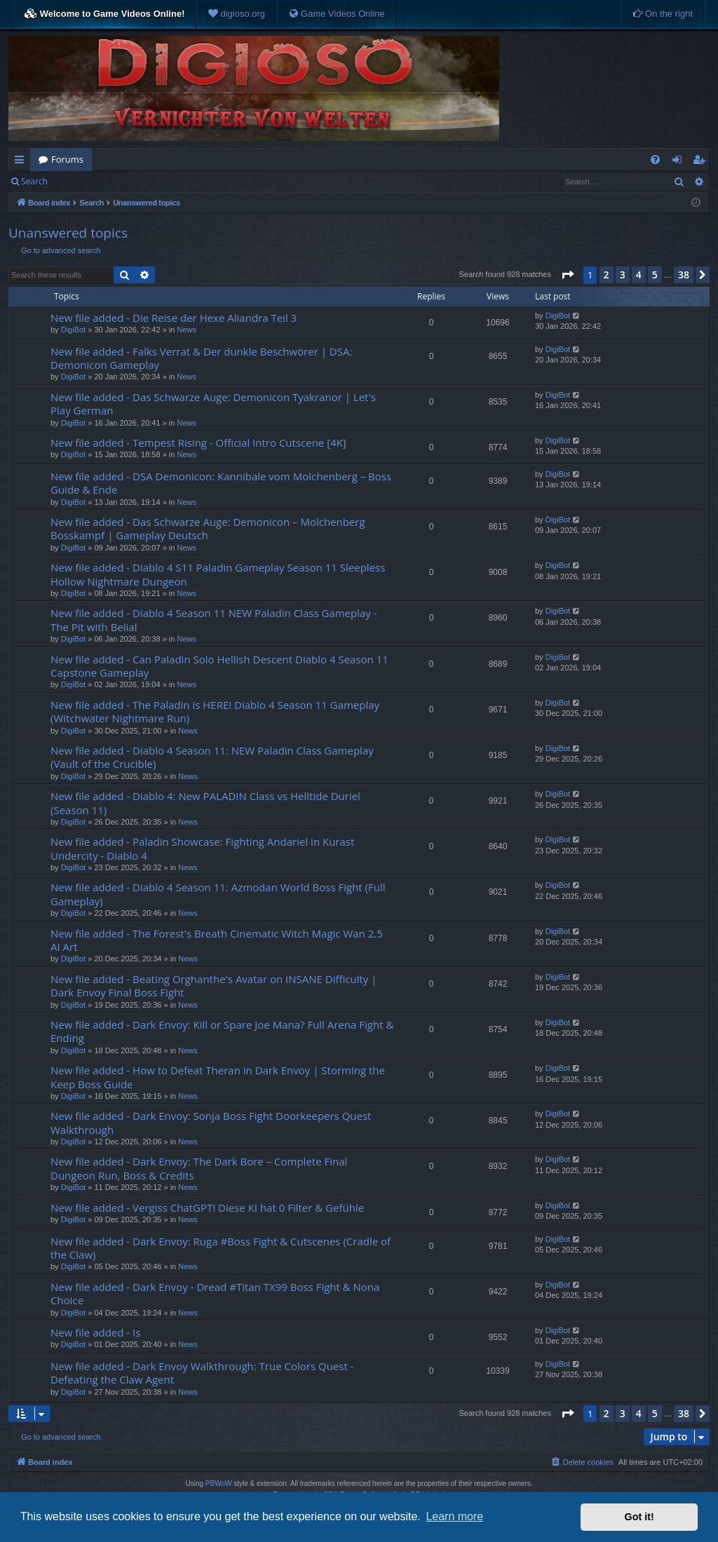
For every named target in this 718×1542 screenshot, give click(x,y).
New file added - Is (95, 1332)
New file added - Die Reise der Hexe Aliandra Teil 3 (173, 318)
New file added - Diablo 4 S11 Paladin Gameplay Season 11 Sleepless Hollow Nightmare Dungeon (217, 574)
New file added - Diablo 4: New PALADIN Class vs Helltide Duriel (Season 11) (205, 802)
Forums (67, 159)
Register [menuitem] (702, 162)
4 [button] (639, 274)
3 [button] (622, 274)
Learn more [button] (454, 1516)
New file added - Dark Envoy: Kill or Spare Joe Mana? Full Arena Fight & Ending (221, 1031)
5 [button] (655, 274)
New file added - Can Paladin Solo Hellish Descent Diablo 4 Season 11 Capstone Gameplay (219, 665)
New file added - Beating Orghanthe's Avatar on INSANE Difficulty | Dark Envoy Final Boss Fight (213, 985)
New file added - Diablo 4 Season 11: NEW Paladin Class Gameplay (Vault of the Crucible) (212, 757)
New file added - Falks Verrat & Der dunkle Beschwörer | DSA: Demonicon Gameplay (201, 358)
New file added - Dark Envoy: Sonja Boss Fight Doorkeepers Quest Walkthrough (210, 1122)
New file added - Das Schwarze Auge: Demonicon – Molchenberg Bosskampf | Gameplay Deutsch (207, 528)
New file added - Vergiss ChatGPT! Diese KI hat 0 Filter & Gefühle (207, 1208)
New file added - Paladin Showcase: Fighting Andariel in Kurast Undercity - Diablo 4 (202, 848)
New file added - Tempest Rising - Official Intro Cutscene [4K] (198, 442)
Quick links (22, 162)
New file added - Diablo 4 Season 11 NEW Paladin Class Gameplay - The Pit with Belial (213, 619)
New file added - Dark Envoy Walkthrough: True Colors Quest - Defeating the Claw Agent (201, 1372)
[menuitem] (236, 14)
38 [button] (683, 274)
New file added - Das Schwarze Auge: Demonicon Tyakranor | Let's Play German (213, 403)
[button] (567, 274)
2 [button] (606, 274)
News (186, 329)
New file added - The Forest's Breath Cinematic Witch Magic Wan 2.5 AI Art (216, 940)
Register (125, 181)
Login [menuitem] (680, 162)
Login (78, 181)
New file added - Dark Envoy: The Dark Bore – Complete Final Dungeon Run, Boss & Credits (198, 1168)
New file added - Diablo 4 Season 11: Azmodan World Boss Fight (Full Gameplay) (218, 893)
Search (34, 181)
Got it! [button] (639, 1516)
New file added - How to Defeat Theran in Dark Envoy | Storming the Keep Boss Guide (217, 1076)
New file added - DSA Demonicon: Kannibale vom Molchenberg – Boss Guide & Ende (220, 482)
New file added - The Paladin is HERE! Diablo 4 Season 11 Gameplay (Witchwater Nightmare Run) (214, 711)
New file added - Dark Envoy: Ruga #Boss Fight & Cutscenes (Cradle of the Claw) (220, 1248)
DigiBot (73, 329)
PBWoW (218, 1483)
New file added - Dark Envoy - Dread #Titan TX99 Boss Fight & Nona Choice (214, 1293)
